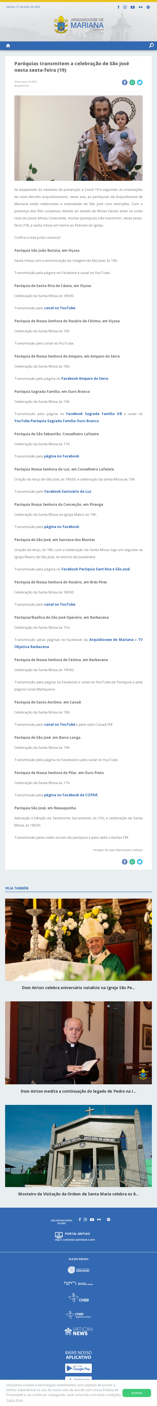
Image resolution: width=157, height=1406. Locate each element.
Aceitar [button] (136, 1393)
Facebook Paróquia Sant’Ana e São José (95, 569)
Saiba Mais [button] (15, 1400)
